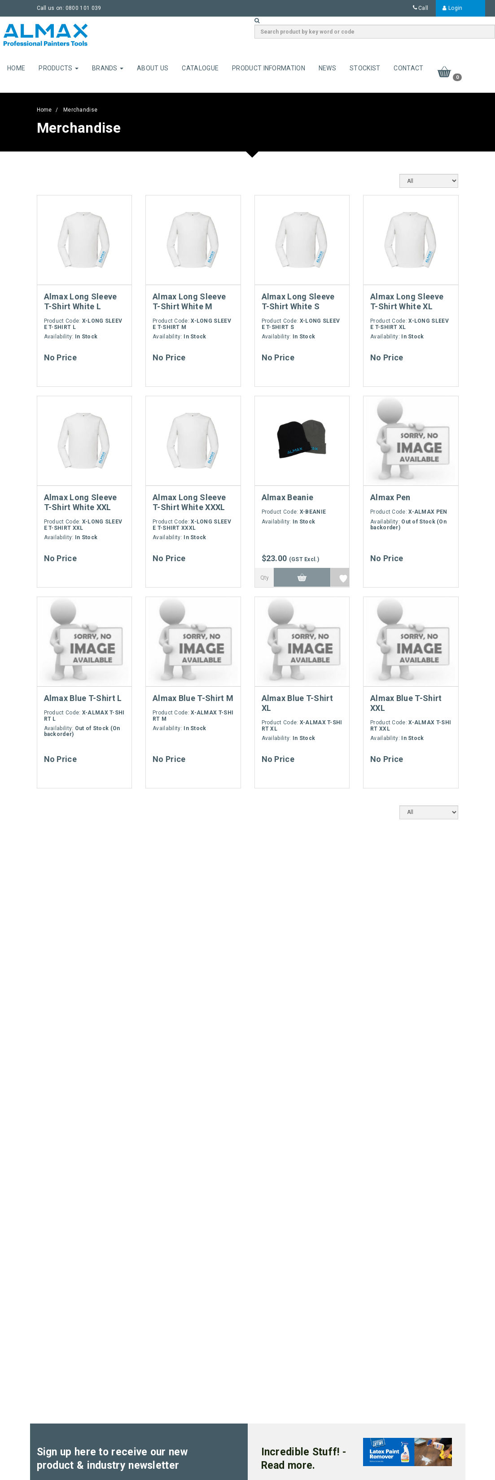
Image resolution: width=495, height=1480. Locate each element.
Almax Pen (390, 497)
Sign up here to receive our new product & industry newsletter (112, 1458)
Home (16, 68)
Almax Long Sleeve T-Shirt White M (189, 301)
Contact (408, 68)
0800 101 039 (83, 8)
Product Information (268, 68)
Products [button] (59, 68)
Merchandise (80, 110)
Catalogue (200, 68)
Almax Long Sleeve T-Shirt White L (80, 301)
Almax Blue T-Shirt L (83, 698)
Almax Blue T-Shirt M (193, 698)
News (327, 68)
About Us (152, 68)
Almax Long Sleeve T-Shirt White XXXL (189, 502)
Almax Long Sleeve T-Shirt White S (298, 301)
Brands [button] (107, 68)
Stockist (365, 68)
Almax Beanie (288, 497)
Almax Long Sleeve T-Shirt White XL (406, 301)
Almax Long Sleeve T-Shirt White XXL (80, 502)
